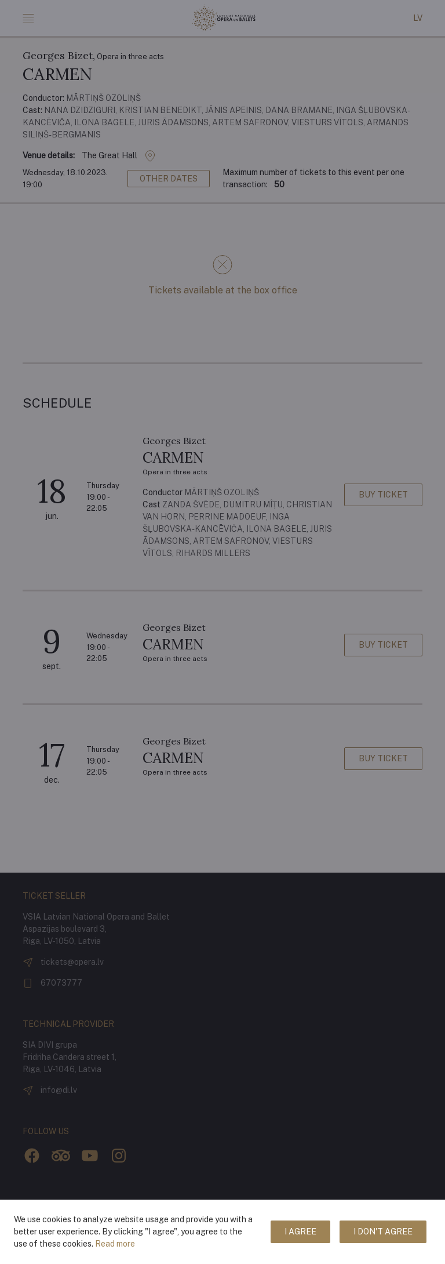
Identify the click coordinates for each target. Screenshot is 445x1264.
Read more (115, 1243)
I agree (300, 1231)
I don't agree (383, 1231)
